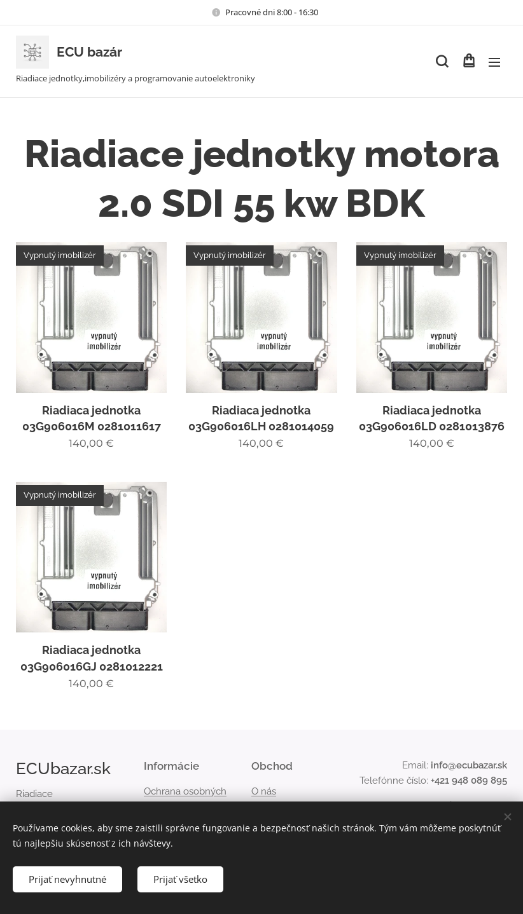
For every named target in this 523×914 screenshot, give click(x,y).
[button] (442, 62)
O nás (263, 791)
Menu (494, 62)
